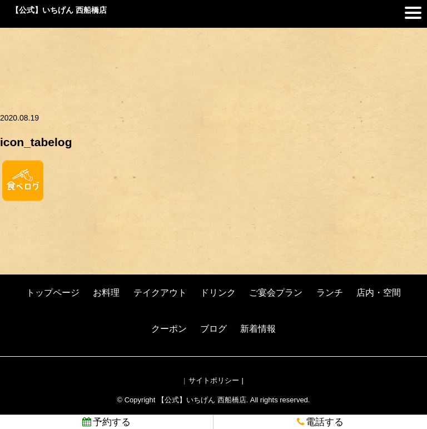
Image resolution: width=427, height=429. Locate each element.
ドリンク (218, 292)
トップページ (53, 292)
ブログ (213, 328)
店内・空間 (378, 292)
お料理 (106, 292)
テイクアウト (160, 292)
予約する (106, 422)
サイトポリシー (213, 380)
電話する (320, 422)
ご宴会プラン (275, 292)
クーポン (169, 328)
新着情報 (258, 328)
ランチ (329, 292)
